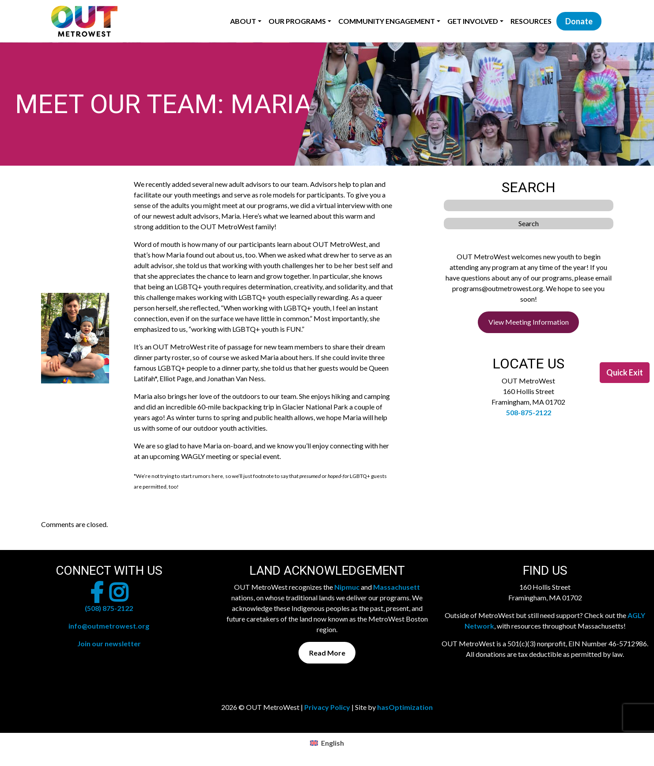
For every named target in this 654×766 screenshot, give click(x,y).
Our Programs (297, 21)
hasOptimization (405, 707)
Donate (579, 21)
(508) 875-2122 (109, 608)
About (243, 21)
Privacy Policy (327, 707)
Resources (531, 21)
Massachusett (396, 587)
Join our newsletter (109, 643)
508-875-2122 (528, 412)
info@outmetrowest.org (108, 626)
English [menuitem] (332, 743)
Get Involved (472, 21)
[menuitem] (327, 742)
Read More (327, 652)
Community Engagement (386, 21)
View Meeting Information (528, 322)
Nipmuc (346, 587)
